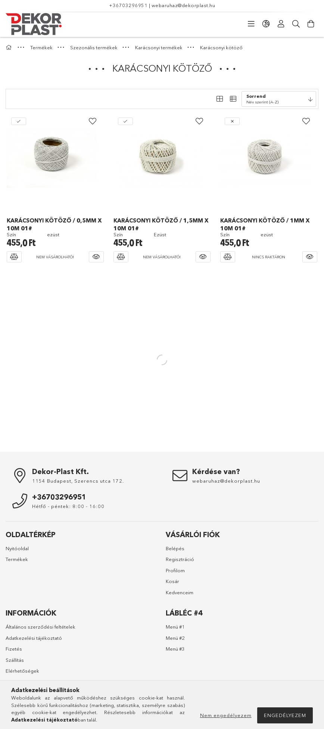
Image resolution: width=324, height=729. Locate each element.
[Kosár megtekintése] (310, 23)
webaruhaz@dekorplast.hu (183, 5)
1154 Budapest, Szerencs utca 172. (78, 481)
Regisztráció (180, 559)
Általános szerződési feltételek (40, 627)
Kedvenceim (179, 592)
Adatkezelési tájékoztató (34, 638)
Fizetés (14, 649)
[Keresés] (296, 23)
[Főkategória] (10, 47)
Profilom (175, 570)
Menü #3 (175, 649)
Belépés (175, 548)
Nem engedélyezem (226, 715)
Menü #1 (175, 627)
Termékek (17, 559)
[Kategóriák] (251, 23)
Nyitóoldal (17, 548)
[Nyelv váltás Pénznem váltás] (266, 23)
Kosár (172, 581)
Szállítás (15, 660)
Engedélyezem (285, 715)
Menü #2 (175, 638)
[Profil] (281, 23)
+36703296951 (128, 5)
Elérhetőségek (22, 671)
